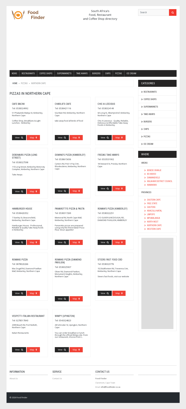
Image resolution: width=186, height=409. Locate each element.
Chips (108, 73)
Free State (150, 203)
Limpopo (149, 214)
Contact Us (57, 378)
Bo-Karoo (150, 174)
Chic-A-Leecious (106, 103)
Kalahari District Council (158, 181)
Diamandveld (152, 177)
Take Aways (82, 73)
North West (151, 221)
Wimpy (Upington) (65, 316)
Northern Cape (153, 225)
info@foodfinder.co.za (110, 387)
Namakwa (150, 185)
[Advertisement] (93, 45)
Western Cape (152, 229)
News (14, 73)
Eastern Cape (152, 200)
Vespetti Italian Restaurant (28, 316)
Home (14, 83)
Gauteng (149, 207)
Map (33, 137)
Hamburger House (22, 208)
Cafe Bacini (18, 103)
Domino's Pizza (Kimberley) (70, 154)
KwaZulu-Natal (153, 211)
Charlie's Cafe (63, 103)
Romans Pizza (20, 259)
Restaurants (28, 73)
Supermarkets (64, 73)
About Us (14, 378)
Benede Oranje (152, 170)
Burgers (96, 73)
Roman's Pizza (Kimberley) (112, 208)
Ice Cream (131, 73)
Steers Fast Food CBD (110, 259)
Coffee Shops (45, 73)
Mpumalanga (152, 218)
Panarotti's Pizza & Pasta (69, 208)
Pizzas (118, 73)
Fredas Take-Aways (108, 154)
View (19, 137)
